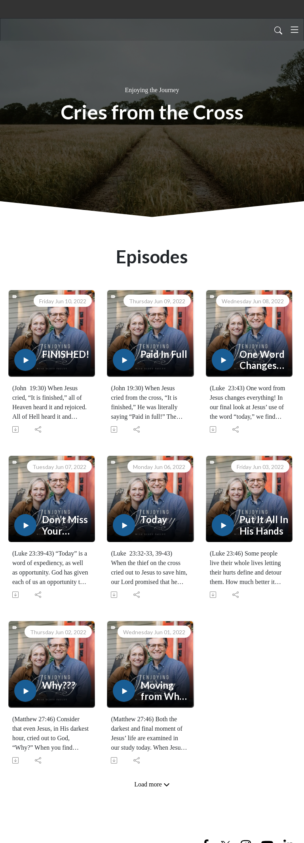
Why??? (59, 685)
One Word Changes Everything (263, 360)
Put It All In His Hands (263, 525)
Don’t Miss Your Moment (65, 525)
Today (154, 519)
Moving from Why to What (162, 691)
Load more (152, 784)
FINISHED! (65, 354)
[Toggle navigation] (294, 29)
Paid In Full (164, 354)
